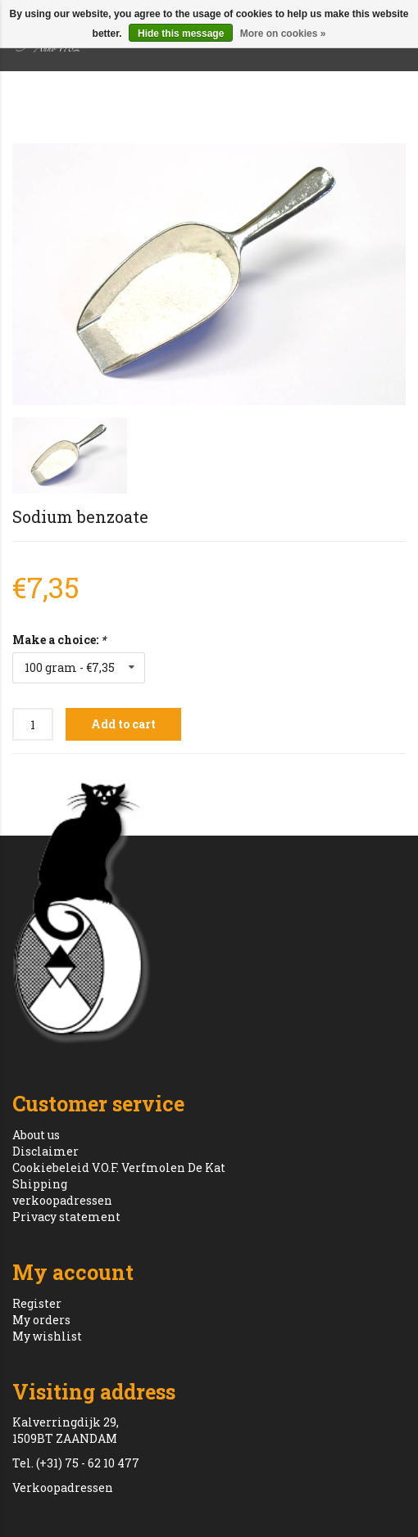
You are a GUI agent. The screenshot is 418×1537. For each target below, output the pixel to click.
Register (36, 1303)
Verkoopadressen (62, 1487)
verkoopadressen (62, 1200)
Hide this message (181, 33)
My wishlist (47, 1336)
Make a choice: (59, 639)
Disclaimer (45, 1151)
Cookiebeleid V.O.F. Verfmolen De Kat (118, 1167)
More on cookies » (283, 33)
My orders (41, 1319)
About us (36, 1135)
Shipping (39, 1184)
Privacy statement (66, 1216)
